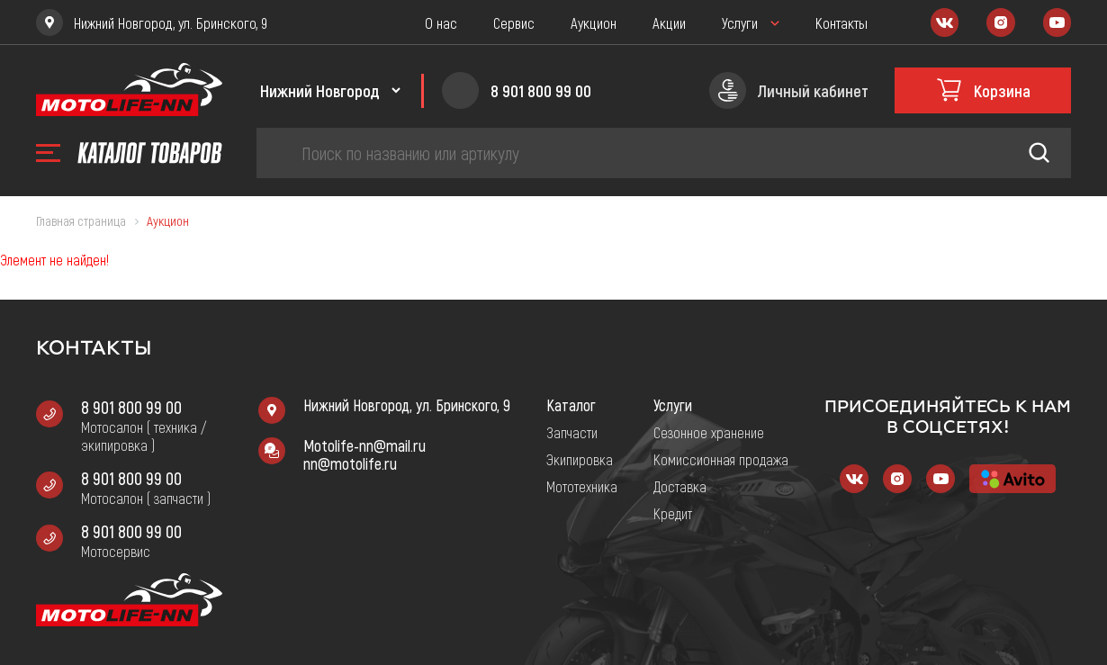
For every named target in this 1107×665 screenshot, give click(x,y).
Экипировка (579, 459)
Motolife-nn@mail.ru (364, 445)
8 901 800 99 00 (131, 407)
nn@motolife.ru (350, 463)
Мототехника (581, 486)
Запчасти (572, 432)
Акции (669, 22)
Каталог (571, 405)
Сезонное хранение (708, 432)
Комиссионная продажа (720, 459)
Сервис (514, 22)
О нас (441, 22)
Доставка (679, 486)
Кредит (672, 513)
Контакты (841, 22)
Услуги (740, 22)
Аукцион (593, 22)
